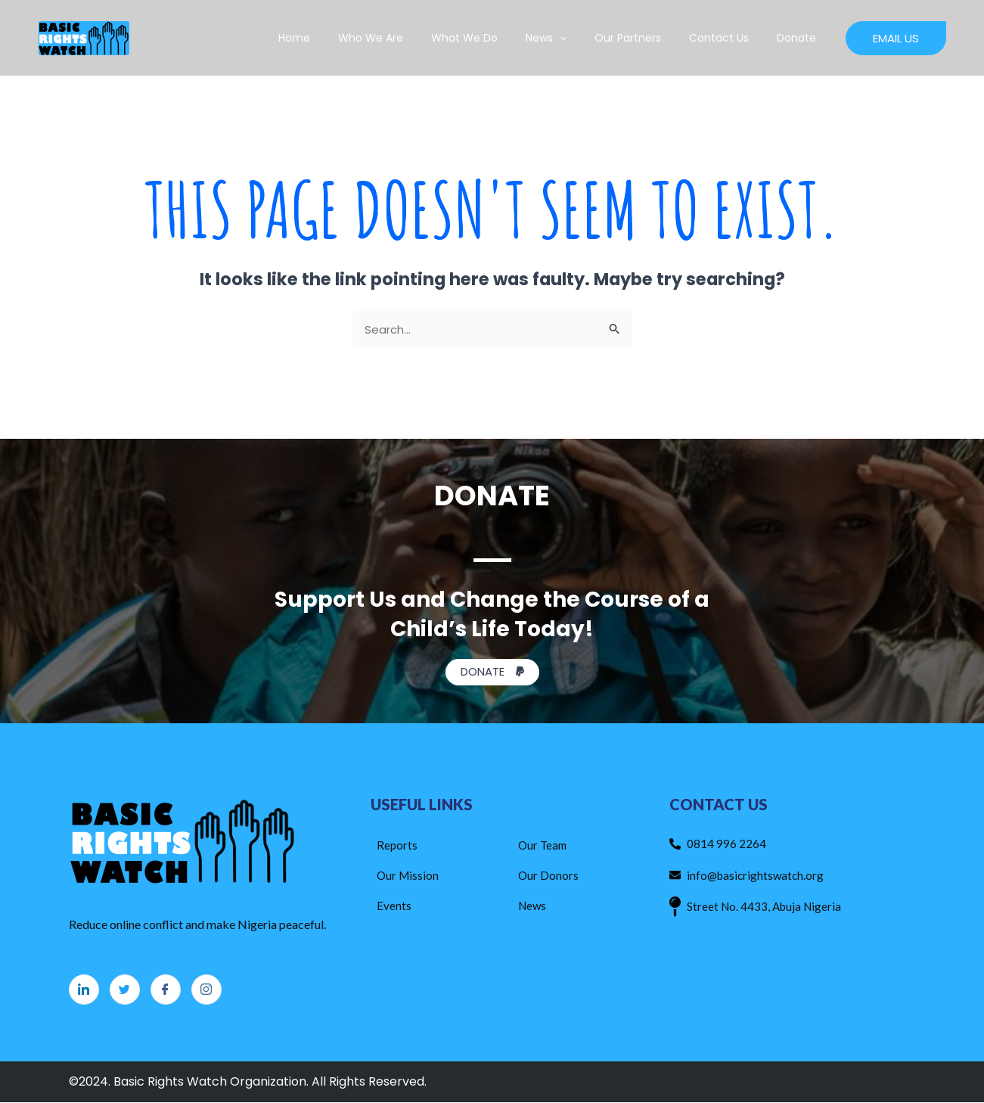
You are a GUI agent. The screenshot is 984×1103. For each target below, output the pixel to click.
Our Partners (645, 37)
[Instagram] (206, 990)
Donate (800, 37)
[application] (583, 37)
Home (338, 37)
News (569, 37)
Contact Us (729, 37)
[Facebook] (166, 990)
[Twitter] (125, 990)
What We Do (494, 37)
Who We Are (407, 37)
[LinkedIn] (84, 990)
